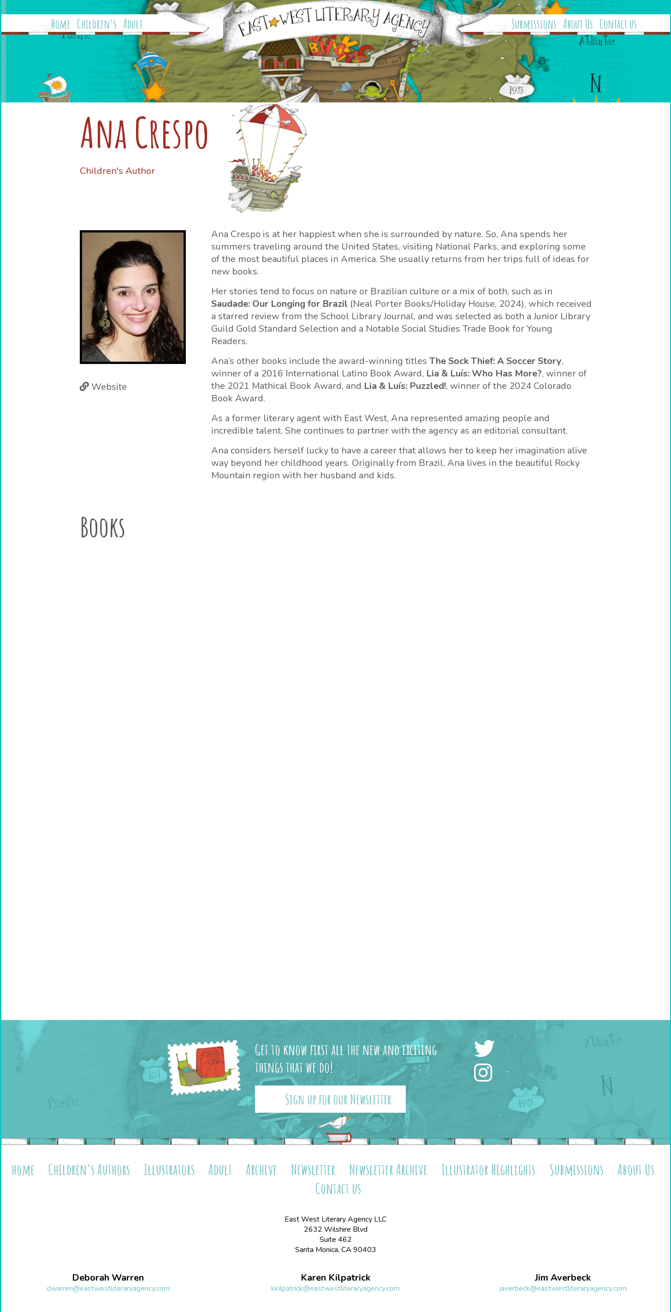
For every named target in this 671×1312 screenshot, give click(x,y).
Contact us (618, 24)
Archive (261, 1169)
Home (61, 24)
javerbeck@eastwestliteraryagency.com (563, 1288)
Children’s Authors (89, 1169)
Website (109, 387)
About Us (578, 24)
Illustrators (169, 1169)
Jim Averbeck (563, 1277)
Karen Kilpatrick (335, 1277)
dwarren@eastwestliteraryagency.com (108, 1288)
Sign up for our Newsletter (338, 1099)
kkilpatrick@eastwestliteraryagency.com (335, 1288)
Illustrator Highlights (488, 1169)
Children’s (97, 24)
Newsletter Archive (388, 1169)
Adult (133, 24)
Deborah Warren (108, 1277)
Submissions (534, 24)
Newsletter (313, 1169)
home (23, 1169)
